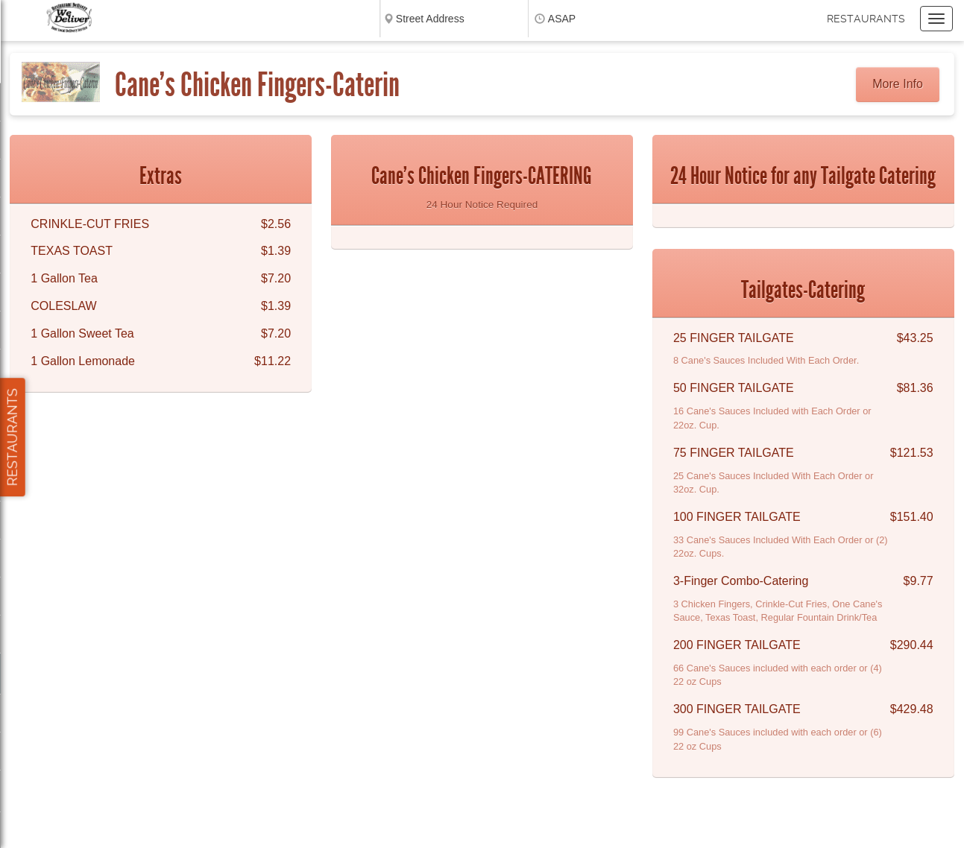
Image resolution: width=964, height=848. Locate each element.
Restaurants (866, 19)
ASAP (562, 19)
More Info (897, 83)
